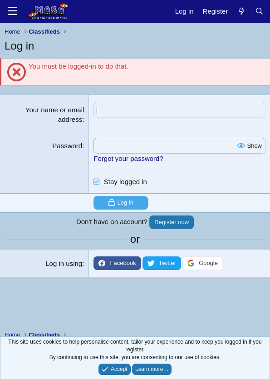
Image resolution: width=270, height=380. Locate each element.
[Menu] (12, 11)
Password (67, 146)
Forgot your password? (128, 158)
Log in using (63, 263)
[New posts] (241, 11)
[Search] (259, 11)
